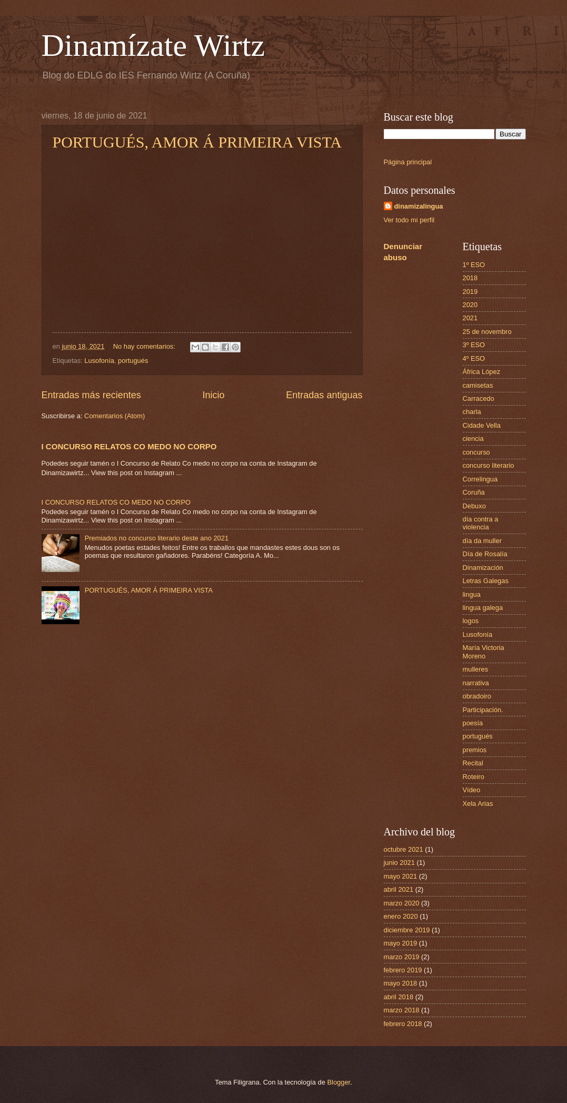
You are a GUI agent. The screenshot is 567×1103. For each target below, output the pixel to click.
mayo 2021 (400, 876)
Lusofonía (99, 361)
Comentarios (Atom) (114, 416)
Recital (473, 763)
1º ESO (474, 265)
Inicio (213, 395)
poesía (473, 723)
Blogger (339, 1082)
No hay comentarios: (145, 346)
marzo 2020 (402, 903)
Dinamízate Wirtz (153, 45)
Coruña (474, 492)
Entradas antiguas (324, 395)
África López (482, 372)
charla (472, 412)
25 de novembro (487, 332)
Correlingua (480, 479)
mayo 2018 (400, 983)
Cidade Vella (482, 425)
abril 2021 (399, 889)
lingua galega (483, 608)
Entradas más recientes (91, 395)
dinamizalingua (418, 206)
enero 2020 (401, 916)
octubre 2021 (403, 849)
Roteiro (474, 777)
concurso (476, 452)
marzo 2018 (402, 1010)
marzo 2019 (402, 957)
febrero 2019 (403, 970)
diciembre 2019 (407, 930)
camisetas (478, 385)
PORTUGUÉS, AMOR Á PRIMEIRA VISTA (197, 142)
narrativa (476, 683)
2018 (470, 278)
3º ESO (474, 345)
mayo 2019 (400, 943)
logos (471, 621)
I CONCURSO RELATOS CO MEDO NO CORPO (129, 446)
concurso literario (488, 465)
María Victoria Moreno (483, 651)
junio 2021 (399, 862)
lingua (472, 594)
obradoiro (477, 696)
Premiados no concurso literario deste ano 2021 (156, 538)
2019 (470, 292)
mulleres (476, 669)
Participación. (483, 710)
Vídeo (472, 790)
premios (475, 750)
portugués (133, 361)
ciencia (473, 438)
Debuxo (474, 506)
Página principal (408, 162)
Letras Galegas (486, 581)
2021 (470, 318)
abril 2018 (399, 997)
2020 (470, 305)
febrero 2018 (403, 1024)
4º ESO (474, 358)
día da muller (482, 541)
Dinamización (483, 568)
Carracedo (478, 398)
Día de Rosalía (485, 554)
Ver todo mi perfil (409, 220)
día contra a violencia (481, 523)
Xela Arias (478, 803)
